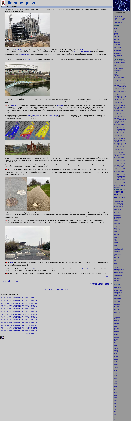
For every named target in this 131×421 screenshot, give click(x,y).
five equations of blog (118, 252)
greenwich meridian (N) (118, 204)
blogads (115, 387)
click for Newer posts (10, 281)
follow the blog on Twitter (120, 18)
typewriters (116, 347)
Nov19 (32, 306)
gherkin (115, 395)
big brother (116, 340)
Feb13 (5, 316)
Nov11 (32, 319)
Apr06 (11, 327)
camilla (115, 403)
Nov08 (32, 324)
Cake (83, 268)
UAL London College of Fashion (82, 51)
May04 (14, 330)
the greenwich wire (117, 53)
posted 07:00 (105, 276)
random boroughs (117, 215)
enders (117, 331)
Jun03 (17, 331)
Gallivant (31, 268)
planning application (33, 115)
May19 (14, 306)
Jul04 (20, 330)
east (115, 331)
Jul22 (20, 302)
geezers (119, 287)
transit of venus (117, 301)
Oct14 (29, 314)
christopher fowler (117, 48)
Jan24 (124, 85)
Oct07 (29, 325)
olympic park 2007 (117, 210)
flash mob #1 (116, 289)
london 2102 (116, 258)
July (11, 169)
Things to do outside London (119, 62)
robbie (115, 408)
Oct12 (29, 317)
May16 (14, 311)
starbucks (116, 364)
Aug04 (23, 330)
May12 (14, 317)
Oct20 (29, 305)
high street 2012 (117, 218)
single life (116, 260)
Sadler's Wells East (24, 54)
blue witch (116, 34)
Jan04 (2, 330)
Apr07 (11, 325)
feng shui (116, 365)
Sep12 (26, 317)
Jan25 (2, 297)
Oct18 (29, 308)
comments (116, 351)
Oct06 (29, 327)
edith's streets (116, 39)
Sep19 (26, 306)
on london (116, 33)
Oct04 (29, 330)
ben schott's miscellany (118, 290)
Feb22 (5, 302)
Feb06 (5, 327)
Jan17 (2, 310)
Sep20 (26, 305)
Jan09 (2, 322)
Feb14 (5, 314)
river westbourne (117, 220)
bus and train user (117, 50)
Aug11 (23, 319)
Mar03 (8, 331)
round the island (117, 45)
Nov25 (32, 297)
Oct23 (29, 300)
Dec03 (35, 331)
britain (117, 336)
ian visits (115, 30)
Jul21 (20, 303)
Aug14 (23, 314)
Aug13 (23, 316)
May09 (14, 322)
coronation (116, 350)
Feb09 (5, 322)
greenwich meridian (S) (118, 206)
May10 (124, 149)
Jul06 (20, 327)
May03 (14, 331)
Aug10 (115, 149)
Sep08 (26, 324)
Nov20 (32, 305)
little (115, 336)
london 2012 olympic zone (119, 269)
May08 (14, 324)
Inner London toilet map (118, 65)
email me (116, 15)
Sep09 (26, 322)
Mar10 (118, 151)
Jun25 (17, 297)
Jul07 (20, 325)
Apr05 (11, 328)
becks (115, 409)
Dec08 (35, 324)
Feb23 (5, 300)
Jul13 (20, 316)
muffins (115, 400)
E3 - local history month (118, 203)
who (117, 348)
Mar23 (8, 300)
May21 (14, 303)
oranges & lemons (117, 214)
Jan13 (2, 316)
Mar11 (8, 319)
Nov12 (32, 317)
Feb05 (5, 328)
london (115, 292)
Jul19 (20, 306)
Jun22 (17, 302)
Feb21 (5, 303)
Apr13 (11, 316)
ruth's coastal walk (117, 52)
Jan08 (2, 324)
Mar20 (8, 305)
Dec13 (35, 316)
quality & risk (116, 257)
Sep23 (26, 300)
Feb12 (5, 317)
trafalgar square (117, 222)
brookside (116, 359)
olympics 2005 (117, 228)
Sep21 (26, 303)
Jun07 (17, 325)
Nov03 (32, 331)
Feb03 (5, 331)
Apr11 (11, 319)
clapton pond (116, 323)
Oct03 (29, 331)
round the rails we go (118, 55)
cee (114, 406)
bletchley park (117, 318)
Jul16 (20, 311)
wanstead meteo (117, 47)
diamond (115, 287)
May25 (14, 297)
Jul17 (20, 310)
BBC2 (115, 412)
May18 (14, 308)
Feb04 (5, 330)
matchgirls (116, 354)
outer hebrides (117, 311)
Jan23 (2, 300)
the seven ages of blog (118, 249)
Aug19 (23, 306)
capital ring (116, 240)
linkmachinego (117, 44)
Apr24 (115, 85)
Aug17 (23, 310)
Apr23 (11, 300)
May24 (124, 83)
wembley (115, 378)
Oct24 (121, 82)
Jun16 (17, 311)
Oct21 (29, 303)
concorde (116, 376)
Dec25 (35, 297)
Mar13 (8, 316)
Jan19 (2, 306)
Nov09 (32, 322)
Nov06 (32, 327)
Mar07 (8, 325)
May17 (14, 310)
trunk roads (116, 332)
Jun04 (17, 330)
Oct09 (29, 322)
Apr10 (115, 151)
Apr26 (11, 295)
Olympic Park (28, 59)
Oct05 (29, 328)
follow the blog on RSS (119, 19)
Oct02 (29, 333)
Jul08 (20, 324)
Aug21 (23, 303)
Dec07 (35, 325)
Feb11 (5, 319)
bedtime (115, 383)
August (11, 262)
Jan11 (2, 319)
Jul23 (20, 300)
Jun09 (17, 322)
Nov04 (32, 330)
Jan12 (2, 317)
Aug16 (23, 311)
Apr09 (11, 322)
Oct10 (121, 148)
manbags (116, 369)
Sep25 (26, 297)
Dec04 (35, 330)
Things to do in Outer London (120, 60)
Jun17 (17, 310)
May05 (14, 328)
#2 (120, 289)
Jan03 (2, 331)
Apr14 (11, 314)
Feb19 (5, 306)
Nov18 (32, 308)
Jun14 (17, 314)
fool (116, 263)
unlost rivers (116, 234)
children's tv (116, 329)
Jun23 (17, 300)
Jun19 (17, 306)
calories (115, 397)
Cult (86, 268)
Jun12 (17, 317)
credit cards (116, 337)
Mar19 (8, 306)
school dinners (117, 314)
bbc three (116, 370)
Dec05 (35, 328)
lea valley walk (117, 226)
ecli (114, 389)
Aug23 (23, 300)
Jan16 (2, 311)
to (115, 416)
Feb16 (5, 311)
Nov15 (32, 313)
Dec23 (35, 300)
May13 (14, 316)
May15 (14, 313)
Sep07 (26, 325)
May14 (14, 314)
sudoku (115, 402)
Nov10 (118, 148)
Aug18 (23, 308)
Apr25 (11, 297)
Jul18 (20, 308)
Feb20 (5, 305)
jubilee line (116, 342)
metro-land (116, 239)
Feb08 (5, 324)
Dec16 (35, 311)
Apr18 (11, 308)
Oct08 (29, 324)
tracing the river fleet (118, 275)
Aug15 (23, 313)
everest (115, 398)
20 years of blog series (118, 67)
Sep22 (26, 302)
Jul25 (20, 297)
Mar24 (118, 85)
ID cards (115, 381)
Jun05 (17, 328)
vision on (115, 372)
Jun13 (17, 316)
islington (115, 380)
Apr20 (11, 305)
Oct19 (29, 306)
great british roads (117, 212)
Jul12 (20, 317)
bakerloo (115, 245)
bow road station (117, 217)
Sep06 (26, 327)
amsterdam (116, 334)
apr (114, 263)
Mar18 (8, 308)
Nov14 (32, 314)
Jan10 (124, 151)
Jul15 (20, 313)
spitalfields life (117, 41)
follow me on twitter (118, 16)
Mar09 (8, 322)
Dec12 (35, 317)
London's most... (117, 70)
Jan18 (2, 308)
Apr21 (11, 303)
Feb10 (121, 151)
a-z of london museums (118, 201)
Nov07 (32, 325)
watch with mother (117, 293)
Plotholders (60, 105)
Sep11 (26, 319)
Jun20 (17, 305)
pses (116, 389)
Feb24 (121, 85)
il (115, 263)
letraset (115, 390)
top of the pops (117, 303)
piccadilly (116, 243)
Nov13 (32, 316)
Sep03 (26, 331)
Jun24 (121, 83)
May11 (14, 319)
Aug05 (23, 328)
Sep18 (26, 308)
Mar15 (8, 313)
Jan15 (2, 313)
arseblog (115, 28)
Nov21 (32, 303)
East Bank (18, 50)
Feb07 (5, 325)
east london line (117, 225)
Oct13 (29, 316)
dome (115, 411)
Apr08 (11, 324)
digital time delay (117, 296)
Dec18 (35, 308)
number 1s (116, 343)
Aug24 (115, 83)
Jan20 (2, 305)
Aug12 (23, 317)
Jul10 (118, 149)
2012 (119, 312)
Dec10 (115, 148)
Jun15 (17, 313)
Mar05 (8, 328)
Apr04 (11, 330)
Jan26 (2, 295)
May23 (14, 300)
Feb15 (5, 313)
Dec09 (35, 322)
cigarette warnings (117, 295)
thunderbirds (116, 326)
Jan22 (2, 302)
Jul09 (20, 322)
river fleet (116, 242)
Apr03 (11, 331)
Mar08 (8, 324)
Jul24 (118, 83)
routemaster (116, 328)
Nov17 (32, 310)
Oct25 (29, 297)
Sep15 (26, 313)
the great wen (116, 36)
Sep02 (26, 333)
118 (114, 417)
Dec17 (35, 310)
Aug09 (23, 322)
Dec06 (35, 327)
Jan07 (2, 325)
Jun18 (17, 308)
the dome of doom (117, 254)
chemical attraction (117, 255)
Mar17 (8, 310)
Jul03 (20, 331)
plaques (73, 213)
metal (69, 213)
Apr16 (11, 311)
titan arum (116, 345)
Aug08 (23, 324)
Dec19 (35, 306)
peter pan (116, 362)
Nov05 (32, 328)
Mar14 (8, 314)
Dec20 (35, 305)
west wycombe (117, 317)
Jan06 (2, 327)
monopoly (116, 361)
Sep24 (124, 82)
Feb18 (5, 308)
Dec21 (35, 303)
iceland (115, 281)
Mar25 (8, 297)
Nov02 (32, 333)
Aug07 (23, 325)
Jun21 (17, 303)
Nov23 (32, 300)
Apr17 (11, 310)
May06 (14, 327)
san (114, 325)
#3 (121, 289)
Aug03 (23, 331)
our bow (115, 27)
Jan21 (2, 303)
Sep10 (124, 148)
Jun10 (121, 149)
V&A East (81, 50)
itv (114, 419)
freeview (115, 384)
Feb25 (5, 297)
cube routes (116, 236)
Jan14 (2, 314)
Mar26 (8, 295)
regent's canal (117, 229)
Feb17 (5, 310)
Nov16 (32, 311)
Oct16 (29, 311)
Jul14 (20, 314)
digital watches (117, 309)
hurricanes (116, 356)
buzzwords (116, 358)
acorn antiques (117, 307)
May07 (14, 325)
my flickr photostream (119, 22)
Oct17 (29, 310)
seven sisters (116, 280)
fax (116, 406)
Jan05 (2, 328)
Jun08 (17, 324)
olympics (115, 312)
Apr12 (11, 317)
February (12, 98)
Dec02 (35, 333)
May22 (14, 302)
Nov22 (32, 302)
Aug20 (23, 305)
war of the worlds (117, 299)
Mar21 (8, 303)
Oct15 (29, 313)
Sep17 (26, 310)
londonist (116, 31)
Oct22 (29, 302)
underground (119, 292)
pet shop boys (117, 315)
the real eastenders (118, 207)
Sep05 (26, 328)
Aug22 (23, 302)
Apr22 (11, 302)
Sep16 (26, 311)
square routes (116, 231)
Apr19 (11, 306)
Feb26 (5, 295)
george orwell (116, 320)
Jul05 (20, 328)
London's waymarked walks (119, 63)
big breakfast (116, 321)
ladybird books (117, 306)
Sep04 (26, 330)
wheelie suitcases (117, 298)
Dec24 (115, 82)
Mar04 (8, 330)
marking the (116, 274)
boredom (115, 262)
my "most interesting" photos (119, 267)
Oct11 (29, 319)
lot (114, 416)
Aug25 (23, 297)
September (13, 105)
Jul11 (20, 319)
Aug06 (23, 327)
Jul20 (20, 305)
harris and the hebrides (118, 270)
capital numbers (117, 223)
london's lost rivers (117, 209)
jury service (116, 339)
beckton (115, 386)
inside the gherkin (117, 278)
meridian (120, 274)
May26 (14, 295)
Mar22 (8, 302)
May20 (14, 305)
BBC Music (56, 53)
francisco (117, 325)
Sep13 (26, 316)
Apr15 (11, 313)
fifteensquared (117, 42)
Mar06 (8, 327)
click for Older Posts (99, 284)
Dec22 (35, 302)
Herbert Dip (116, 237)
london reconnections (118, 56)
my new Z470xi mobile (118, 251)
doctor (115, 348)
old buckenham (117, 304)
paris (115, 414)
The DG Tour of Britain (118, 68)
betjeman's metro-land (118, 272)
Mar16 (8, 311)
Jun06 (17, 327)
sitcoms (115, 394)
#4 (123, 289)
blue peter (116, 353)
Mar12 (8, 317)
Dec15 (35, 313)
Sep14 (26, 314)
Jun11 (17, 319)
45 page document (54, 115)
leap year (116, 367)
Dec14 (35, 314)
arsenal (115, 392)
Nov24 (118, 82)
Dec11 (35, 319)
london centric (117, 37)
